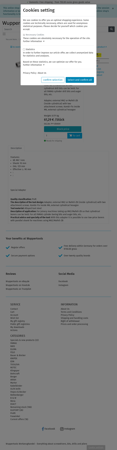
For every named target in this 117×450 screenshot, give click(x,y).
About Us (42, 73)
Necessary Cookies (35, 34)
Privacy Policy (29, 73)
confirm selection (52, 79)
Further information (33, 41)
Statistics (30, 49)
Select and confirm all (80, 79)
